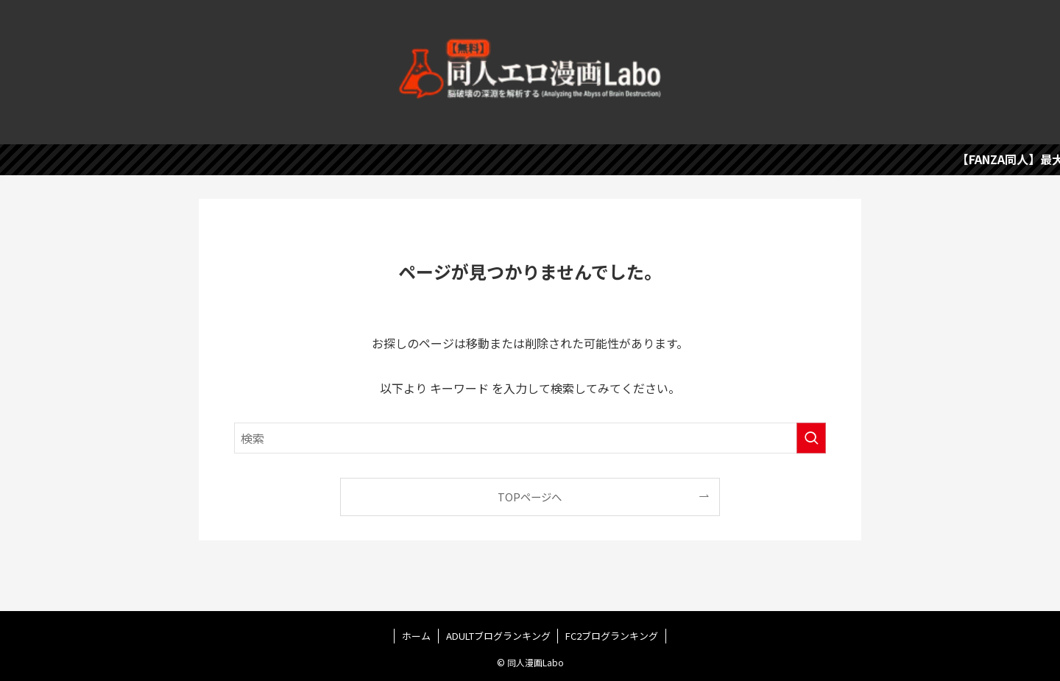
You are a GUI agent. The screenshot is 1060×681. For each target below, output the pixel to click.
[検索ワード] (530, 438)
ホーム (416, 636)
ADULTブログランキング (498, 636)
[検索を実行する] (811, 438)
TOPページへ (530, 496)
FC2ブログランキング (611, 636)
